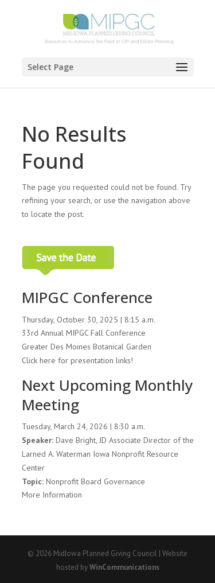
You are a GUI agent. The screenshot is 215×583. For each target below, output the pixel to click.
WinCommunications (124, 567)
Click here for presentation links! (77, 360)
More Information (52, 494)
